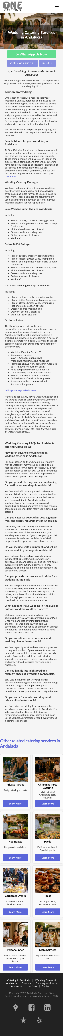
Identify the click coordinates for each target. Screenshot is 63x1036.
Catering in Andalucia (18, 980)
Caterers (26, 983)
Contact (46, 986)
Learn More (15, 803)
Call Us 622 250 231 (22, 63)
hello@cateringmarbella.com (20, 390)
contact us (10, 176)
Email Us (47, 63)
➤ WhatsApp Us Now (31, 54)
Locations (32, 986)
